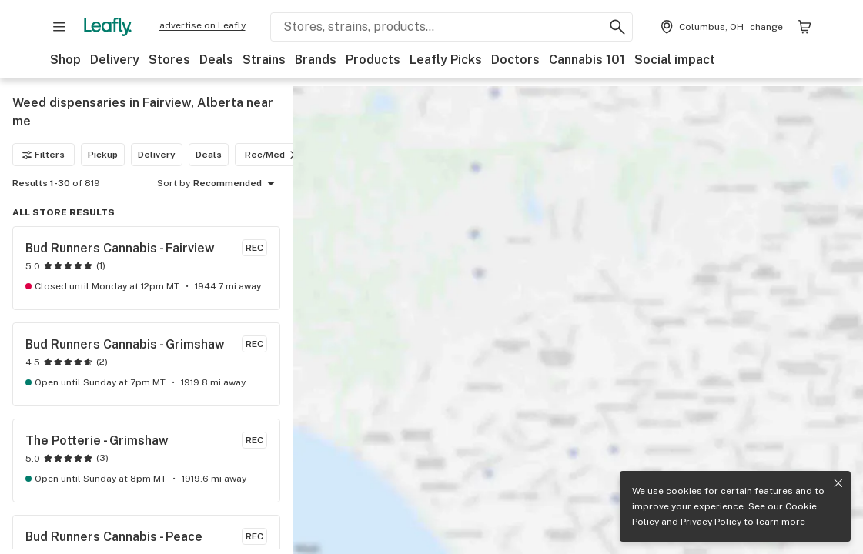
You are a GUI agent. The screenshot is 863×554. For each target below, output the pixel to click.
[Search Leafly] (451, 27)
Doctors (515, 59)
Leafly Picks (446, 59)
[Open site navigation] (59, 27)
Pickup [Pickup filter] (103, 154)
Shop (65, 59)
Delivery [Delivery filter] (157, 154)
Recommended (236, 183)
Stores (169, 59)
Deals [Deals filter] (209, 154)
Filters (43, 154)
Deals (216, 59)
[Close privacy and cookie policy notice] (838, 483)
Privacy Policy (711, 521)
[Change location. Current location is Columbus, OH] (720, 27)
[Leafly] (108, 27)
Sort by (173, 183)
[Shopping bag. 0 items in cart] (804, 27)
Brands (315, 59)
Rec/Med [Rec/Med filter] (272, 154)
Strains (264, 59)
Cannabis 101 (587, 59)
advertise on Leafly (202, 25)
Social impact (674, 59)
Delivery (114, 59)
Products (373, 59)
